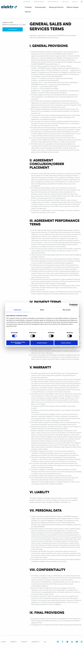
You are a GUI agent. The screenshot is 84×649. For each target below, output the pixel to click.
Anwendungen (40, 8)
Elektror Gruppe (73, 8)
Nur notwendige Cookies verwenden (18, 342)
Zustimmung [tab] (17, 310)
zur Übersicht (12, 30)
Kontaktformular (53, 1)
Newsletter (26, 1)
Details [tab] (42, 310)
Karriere (28, 12)
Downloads (65, 1)
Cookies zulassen (66, 343)
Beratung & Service (56, 8)
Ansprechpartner (39, 1)
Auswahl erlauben (42, 343)
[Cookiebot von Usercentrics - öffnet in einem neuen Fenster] (70, 305)
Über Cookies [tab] (66, 310)
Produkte (28, 8)
